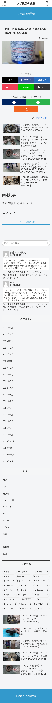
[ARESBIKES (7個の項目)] (41, 581)
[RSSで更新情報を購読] (26, 109)
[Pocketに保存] (10, 87)
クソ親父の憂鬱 (26, 3)
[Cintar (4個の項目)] (43, 586)
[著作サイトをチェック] (14, 102)
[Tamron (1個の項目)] (43, 599)
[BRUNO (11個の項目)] (23, 576)
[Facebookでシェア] (26, 80)
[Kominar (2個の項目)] (41, 590)
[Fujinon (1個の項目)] (9, 604)
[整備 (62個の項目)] (9, 572)
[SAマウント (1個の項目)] (27, 609)
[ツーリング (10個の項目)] (24, 581)
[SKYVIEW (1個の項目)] (41, 604)
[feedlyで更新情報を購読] (38, 102)
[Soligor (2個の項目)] (25, 595)
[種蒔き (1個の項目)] (42, 595)
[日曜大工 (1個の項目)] (28, 599)
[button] (42, 87)
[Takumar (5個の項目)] (27, 586)
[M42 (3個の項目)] (26, 590)
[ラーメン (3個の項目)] (10, 590)
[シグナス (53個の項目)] (26, 572)
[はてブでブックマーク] (42, 80)
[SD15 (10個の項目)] (8, 581)
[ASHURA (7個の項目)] (10, 586)
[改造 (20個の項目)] (42, 572)
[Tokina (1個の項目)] (25, 604)
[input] (26, 243)
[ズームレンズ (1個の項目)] (11, 599)
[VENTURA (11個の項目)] (41, 576)
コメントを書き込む (26, 222)
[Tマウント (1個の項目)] (10, 609)
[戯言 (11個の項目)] (8, 576)
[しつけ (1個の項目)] (43, 609)
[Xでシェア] (10, 80)
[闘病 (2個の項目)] (9, 595)
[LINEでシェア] (26, 87)
